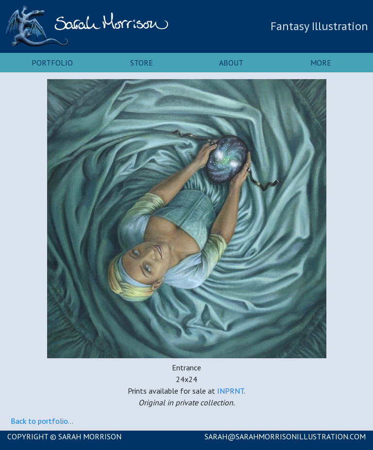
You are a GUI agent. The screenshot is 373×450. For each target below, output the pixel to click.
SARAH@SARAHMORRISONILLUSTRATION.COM (285, 436)
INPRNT (230, 391)
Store (141, 62)
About (231, 62)
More (320, 62)
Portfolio (52, 62)
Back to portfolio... (42, 421)
